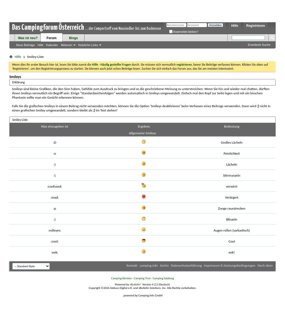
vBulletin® (136, 284)
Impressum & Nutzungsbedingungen (229, 265)
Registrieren (255, 26)
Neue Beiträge (25, 45)
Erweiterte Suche (259, 44)
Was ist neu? (28, 38)
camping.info (148, 265)
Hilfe (234, 26)
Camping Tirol (142, 278)
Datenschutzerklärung (186, 265)
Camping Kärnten (121, 278)
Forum (51, 38)
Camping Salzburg (163, 278)
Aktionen (66, 45)
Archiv (164, 265)
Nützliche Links (88, 45)
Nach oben (265, 265)
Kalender (52, 45)
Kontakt (132, 265)
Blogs (73, 38)
